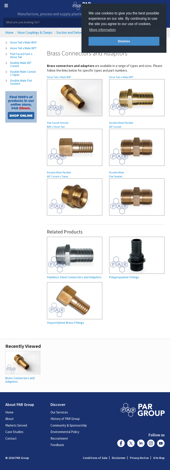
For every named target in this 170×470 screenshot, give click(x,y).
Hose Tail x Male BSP (23, 42)
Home (9, 32)
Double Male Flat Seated (21, 82)
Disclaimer (119, 458)
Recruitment (59, 438)
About (9, 419)
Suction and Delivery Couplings (77, 32)
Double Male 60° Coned (20, 64)
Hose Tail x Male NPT (23, 48)
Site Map (159, 458)
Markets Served (16, 425)
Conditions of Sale (95, 458)
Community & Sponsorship (68, 425)
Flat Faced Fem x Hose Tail (21, 55)
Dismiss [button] (124, 41)
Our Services (59, 412)
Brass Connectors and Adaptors (20, 379)
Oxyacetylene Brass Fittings (65, 322)
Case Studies (14, 432)
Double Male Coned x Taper (23, 73)
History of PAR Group (65, 419)
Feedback (57, 445)
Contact (11, 438)
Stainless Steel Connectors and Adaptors (74, 277)
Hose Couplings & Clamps (34, 32)
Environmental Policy (64, 432)
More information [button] (102, 30)
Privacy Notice (139, 458)
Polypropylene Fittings (124, 277)
